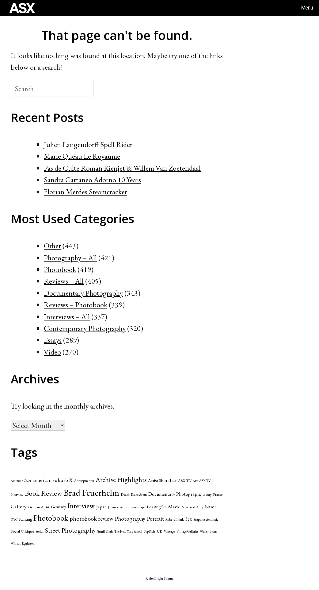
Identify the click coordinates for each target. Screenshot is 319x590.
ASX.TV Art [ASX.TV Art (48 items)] (188, 480)
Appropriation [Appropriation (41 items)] (84, 480)
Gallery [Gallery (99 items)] (19, 506)
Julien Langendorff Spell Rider (88, 144)
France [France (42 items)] (218, 494)
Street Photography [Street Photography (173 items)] (70, 530)
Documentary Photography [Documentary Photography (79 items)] (175, 494)
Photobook (60, 269)
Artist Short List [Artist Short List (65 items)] (162, 480)
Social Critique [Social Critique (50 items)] (22, 531)
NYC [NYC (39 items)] (14, 519)
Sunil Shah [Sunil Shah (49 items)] (105, 531)
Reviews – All (64, 281)
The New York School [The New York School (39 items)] (128, 531)
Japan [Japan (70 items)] (101, 507)
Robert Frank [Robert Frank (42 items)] (174, 519)
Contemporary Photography (85, 328)
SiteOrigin (156, 578)
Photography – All (70, 257)
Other (52, 245)
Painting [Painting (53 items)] (25, 519)
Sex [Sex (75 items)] (188, 519)
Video (52, 352)
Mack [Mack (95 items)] (174, 506)
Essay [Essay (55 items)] (207, 494)
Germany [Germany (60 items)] (58, 507)
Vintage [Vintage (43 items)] (169, 531)
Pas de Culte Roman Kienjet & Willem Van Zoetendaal (122, 168)
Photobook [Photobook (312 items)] (50, 518)
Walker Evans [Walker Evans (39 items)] (208, 531)
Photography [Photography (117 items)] (130, 518)
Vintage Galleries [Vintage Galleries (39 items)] (187, 531)
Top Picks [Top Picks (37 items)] (149, 531)
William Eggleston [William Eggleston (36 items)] (23, 543)
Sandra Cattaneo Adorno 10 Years (92, 179)
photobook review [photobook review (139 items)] (91, 518)
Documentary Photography (83, 293)
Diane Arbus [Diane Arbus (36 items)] (139, 494)
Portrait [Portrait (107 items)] (155, 518)
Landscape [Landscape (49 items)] (137, 507)
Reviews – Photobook (75, 304)
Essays (53, 340)
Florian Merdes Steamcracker (85, 191)
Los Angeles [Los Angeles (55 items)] (156, 507)
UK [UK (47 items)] (159, 531)
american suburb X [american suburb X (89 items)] (53, 480)
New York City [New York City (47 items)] (192, 507)
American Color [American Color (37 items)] (21, 481)
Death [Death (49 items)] (125, 494)
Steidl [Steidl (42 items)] (40, 531)
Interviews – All (67, 316)
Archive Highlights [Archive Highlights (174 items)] (121, 479)
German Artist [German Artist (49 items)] (38, 507)
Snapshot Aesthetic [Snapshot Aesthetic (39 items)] (205, 519)
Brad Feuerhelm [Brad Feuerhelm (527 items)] (91, 493)
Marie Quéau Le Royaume (82, 156)
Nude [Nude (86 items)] (211, 506)
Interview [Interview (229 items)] (81, 505)
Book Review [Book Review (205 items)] (43, 493)
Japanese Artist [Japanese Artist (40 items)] (118, 507)
